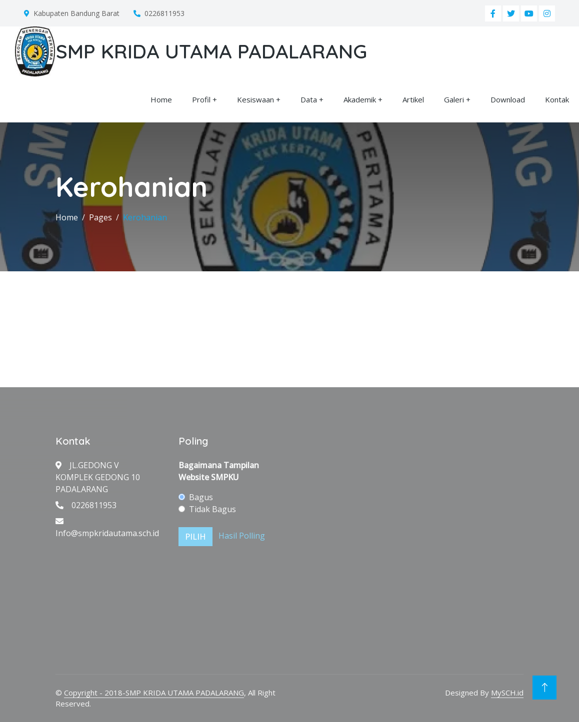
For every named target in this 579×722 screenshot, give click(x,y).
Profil (201, 99)
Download (507, 99)
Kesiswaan (255, 99)
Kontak (557, 99)
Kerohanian (145, 217)
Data (308, 99)
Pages (100, 217)
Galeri (454, 99)
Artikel (413, 99)
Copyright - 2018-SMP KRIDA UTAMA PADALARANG (154, 693)
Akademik (360, 99)
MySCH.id (507, 693)
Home (161, 99)
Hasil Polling (241, 535)
